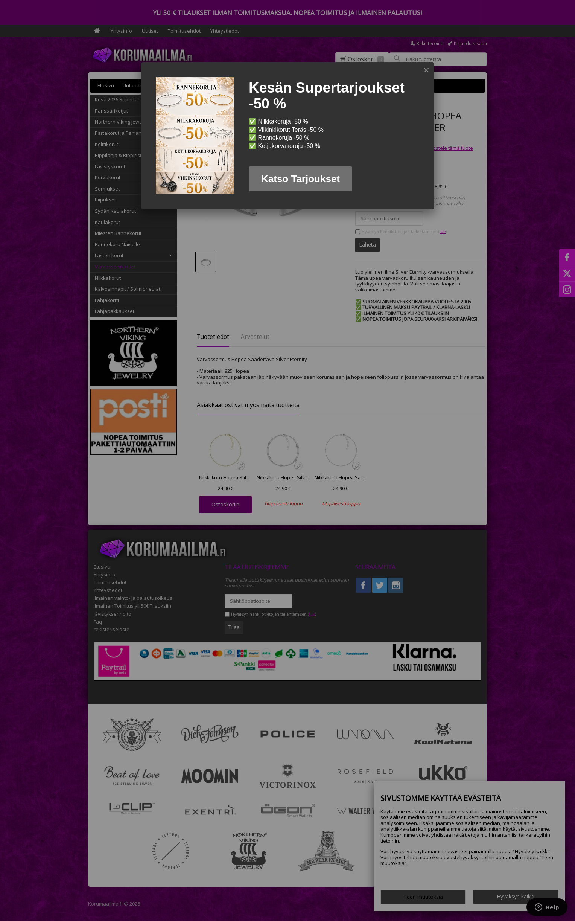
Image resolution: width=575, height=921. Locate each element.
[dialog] (287, 135)
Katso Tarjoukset (300, 179)
